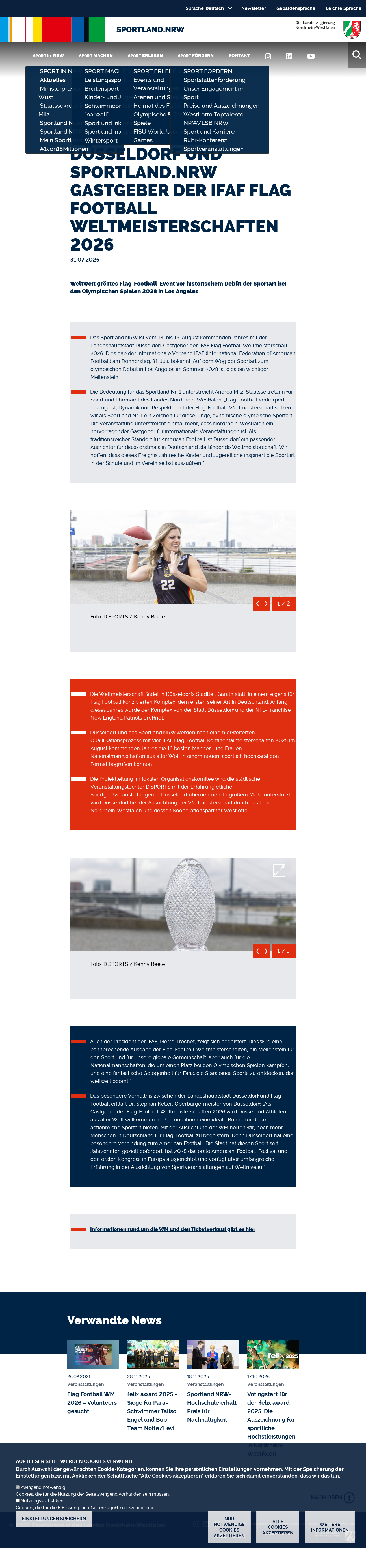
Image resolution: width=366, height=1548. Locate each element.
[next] (266, 606)
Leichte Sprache (343, 8)
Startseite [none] (81, 137)
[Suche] (357, 55)
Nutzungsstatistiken (42, 1507)
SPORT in (48, 55)
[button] (183, 556)
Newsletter (253, 8)
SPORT (96, 55)
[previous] (257, 606)
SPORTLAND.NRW (150, 29)
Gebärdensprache (295, 8)
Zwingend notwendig (43, 1493)
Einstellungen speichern (54, 1524)
